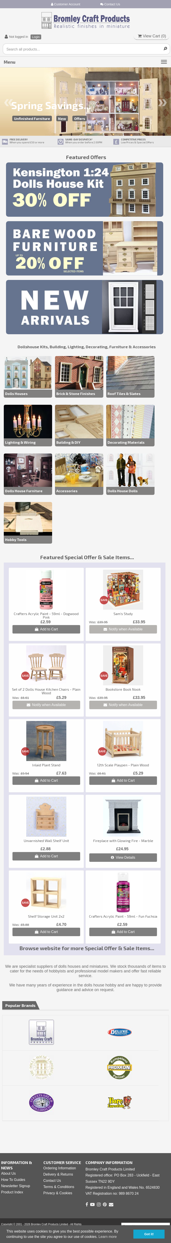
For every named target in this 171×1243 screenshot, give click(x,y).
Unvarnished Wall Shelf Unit (46, 840)
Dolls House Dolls (123, 491)
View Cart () (152, 36)
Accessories (66, 491)
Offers (79, 118)
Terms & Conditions (58, 1187)
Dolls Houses (16, 393)
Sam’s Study (123, 613)
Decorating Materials (126, 442)
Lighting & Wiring (20, 442)
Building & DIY (68, 442)
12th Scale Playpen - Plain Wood (123, 765)
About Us (8, 1173)
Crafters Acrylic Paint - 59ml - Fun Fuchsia (123, 916)
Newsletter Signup (15, 1186)
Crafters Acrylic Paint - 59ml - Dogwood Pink (46, 615)
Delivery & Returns (58, 1174)
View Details (123, 857)
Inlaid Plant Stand (46, 765)
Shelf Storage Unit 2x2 (46, 916)
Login (36, 36)
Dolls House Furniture (24, 491)
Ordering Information (59, 1168)
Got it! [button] (149, 1234)
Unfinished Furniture (32, 118)
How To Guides (13, 1180)
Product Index (12, 1192)
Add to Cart (46, 629)
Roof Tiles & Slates (124, 393)
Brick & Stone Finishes (75, 393)
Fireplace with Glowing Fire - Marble (123, 840)
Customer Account (65, 4)
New (62, 118)
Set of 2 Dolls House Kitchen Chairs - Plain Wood (46, 691)
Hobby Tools (15, 539)
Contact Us (110, 4)
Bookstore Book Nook (123, 689)
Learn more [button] (107, 1237)
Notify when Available (123, 629)
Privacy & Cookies (57, 1193)
